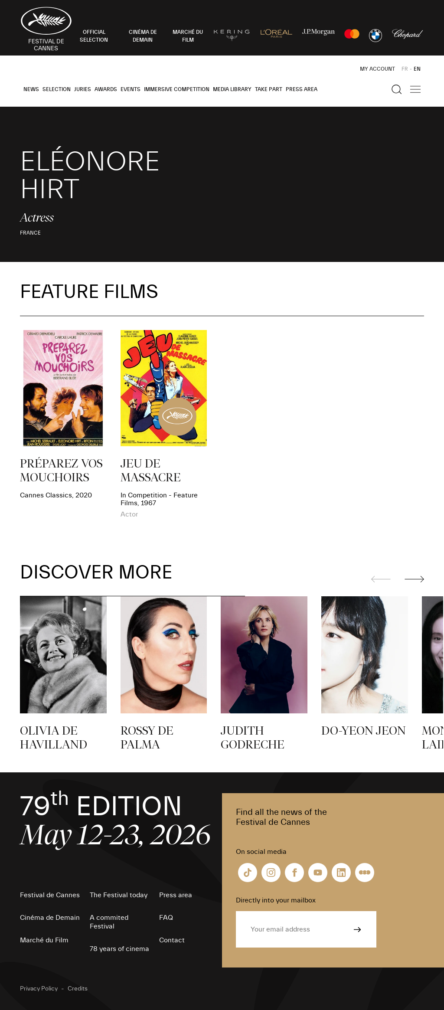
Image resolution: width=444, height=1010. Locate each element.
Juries (82, 89)
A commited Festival (109, 922)
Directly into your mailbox (276, 900)
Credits (78, 988)
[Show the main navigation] (415, 89)
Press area (301, 89)
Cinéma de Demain (50, 918)
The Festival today (118, 895)
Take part (268, 89)
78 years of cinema (119, 949)
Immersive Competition (176, 89)
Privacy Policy (39, 988)
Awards (106, 89)
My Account (377, 69)
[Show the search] (397, 89)
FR (405, 69)
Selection (56, 89)
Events (130, 89)
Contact (172, 940)
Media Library (232, 89)
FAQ (166, 918)
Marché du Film (44, 940)
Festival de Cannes (50, 895)
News (31, 89)
